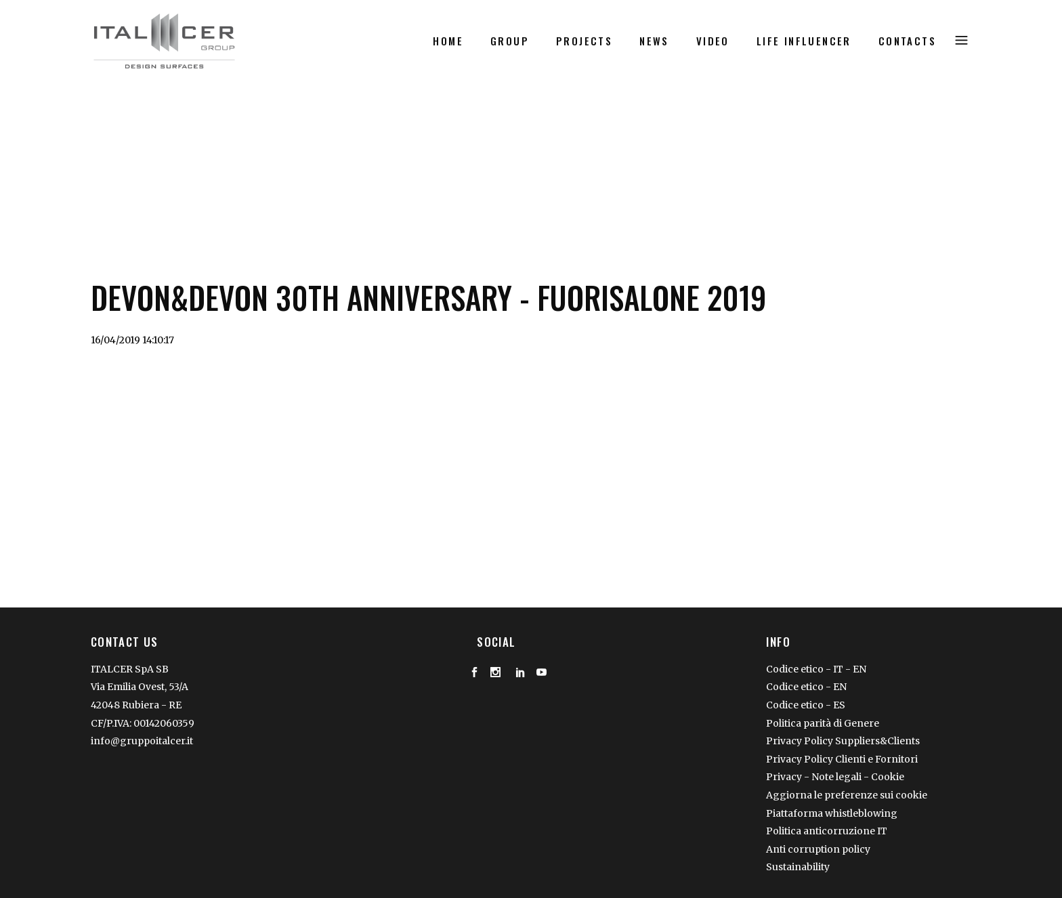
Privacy (784, 777)
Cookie (887, 777)
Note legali (837, 777)
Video (139, 139)
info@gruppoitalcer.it (142, 741)
